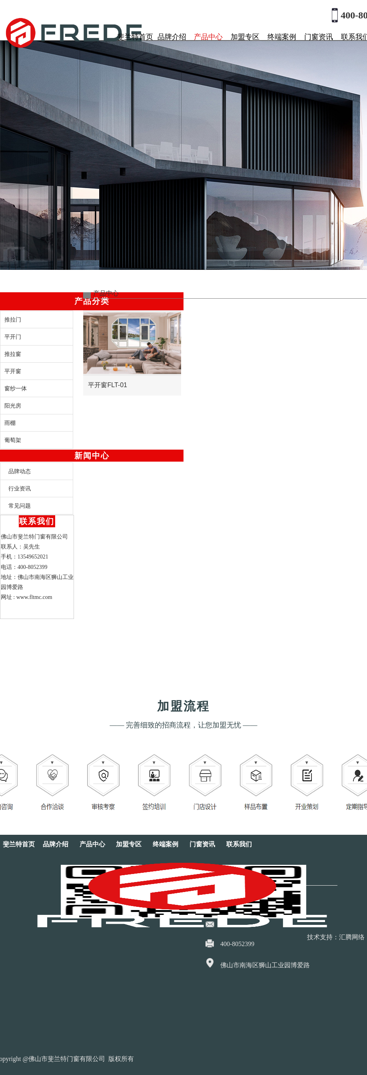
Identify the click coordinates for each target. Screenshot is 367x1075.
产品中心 (208, 37)
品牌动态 (19, 471)
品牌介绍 (172, 37)
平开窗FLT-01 (107, 379)
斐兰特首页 (135, 37)
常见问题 (19, 505)
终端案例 (281, 37)
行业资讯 (19, 488)
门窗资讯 (318, 37)
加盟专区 (245, 37)
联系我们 (239, 844)
